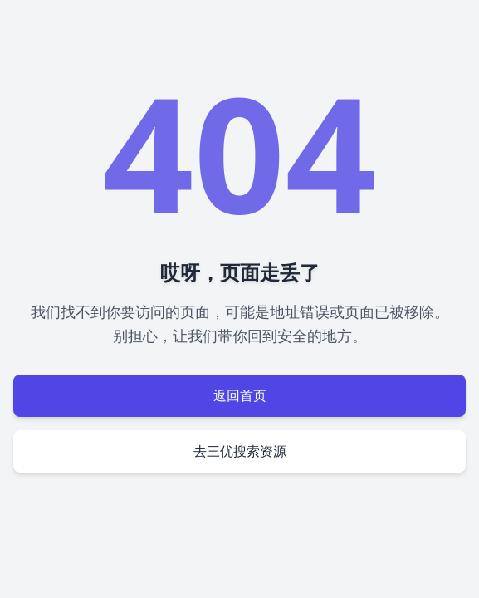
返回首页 (239, 395)
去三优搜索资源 (239, 451)
